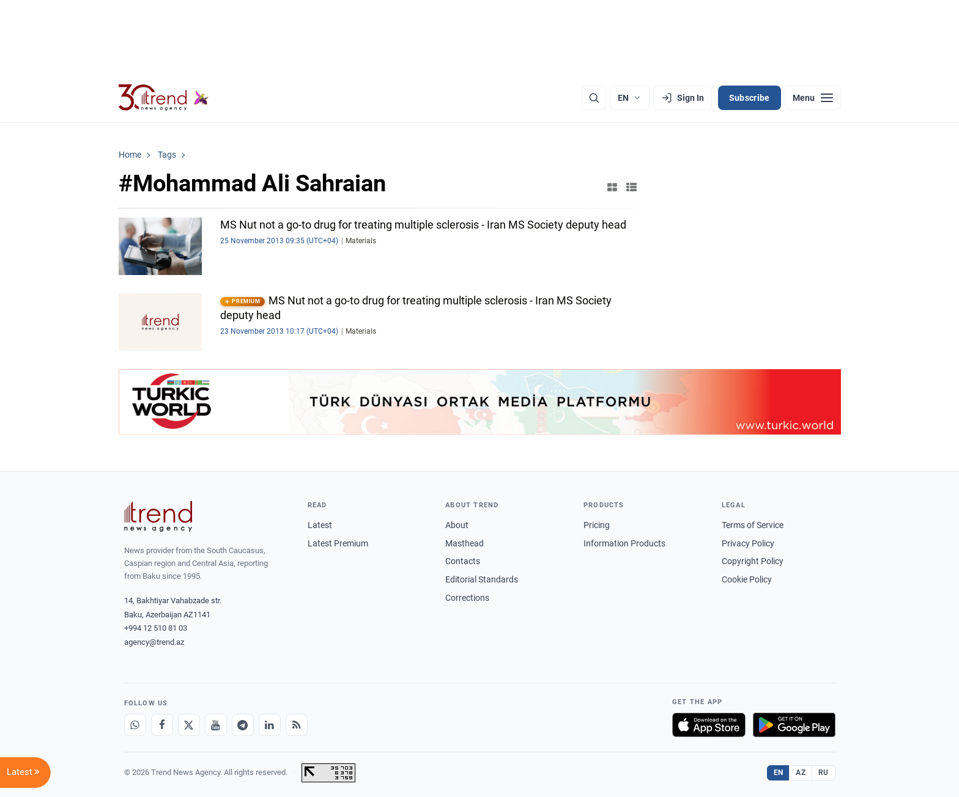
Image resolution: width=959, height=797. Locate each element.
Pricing (596, 525)
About (456, 525)
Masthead (464, 543)
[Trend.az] (164, 97)
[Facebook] (162, 725)
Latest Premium (338, 543)
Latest (320, 525)
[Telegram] (243, 725)
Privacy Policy (748, 543)
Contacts (462, 561)
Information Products (624, 543)
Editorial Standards (481, 579)
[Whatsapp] (135, 725)
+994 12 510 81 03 (155, 628)
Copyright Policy (752, 561)
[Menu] (813, 98)
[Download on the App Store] (709, 725)
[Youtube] (216, 725)
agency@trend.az (154, 642)
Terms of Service (752, 525)
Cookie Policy (747, 579)
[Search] (594, 98)
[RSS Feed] (297, 725)
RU (823, 772)
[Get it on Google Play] (794, 725)
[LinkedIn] (270, 725)
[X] (189, 725)
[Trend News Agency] (158, 516)
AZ (800, 772)
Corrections (467, 598)
